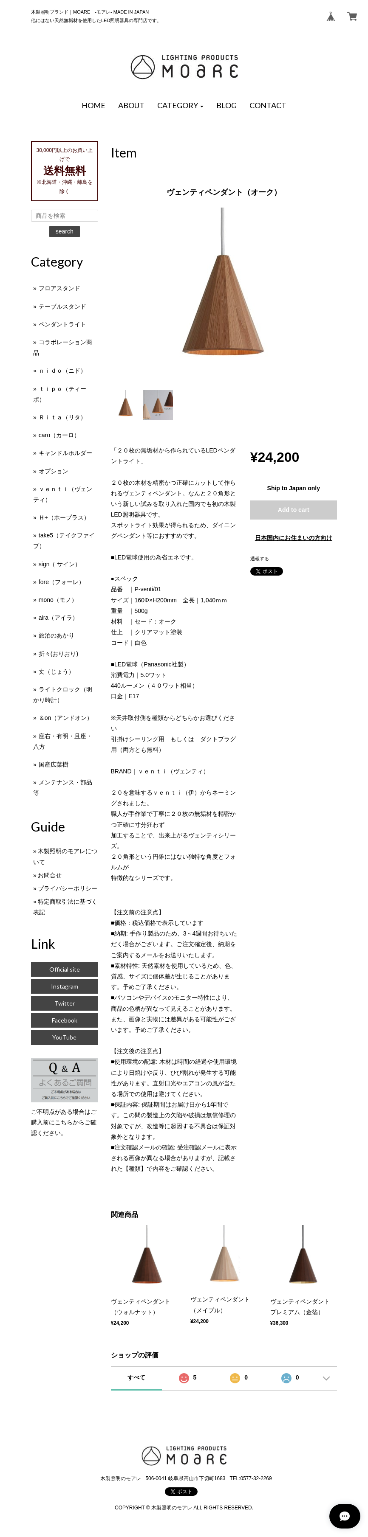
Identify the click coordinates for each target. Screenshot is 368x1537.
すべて (136, 1377)
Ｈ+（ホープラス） (64, 517)
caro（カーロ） (59, 435)
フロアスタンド (59, 288)
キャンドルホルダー (65, 453)
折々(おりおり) (58, 653)
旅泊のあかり (56, 635)
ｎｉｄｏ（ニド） (62, 370)
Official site (64, 969)
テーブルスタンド (62, 306)
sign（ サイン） (60, 564)
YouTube (64, 1037)
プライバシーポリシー (67, 888)
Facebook (64, 1020)
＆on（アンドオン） (66, 717)
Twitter (64, 1003)
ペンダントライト (62, 324)
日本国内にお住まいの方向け (293, 537)
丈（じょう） (56, 671)
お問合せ (50, 875)
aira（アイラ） (58, 617)
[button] (180, 106)
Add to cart (293, 509)
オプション (53, 471)
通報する (259, 558)
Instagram (64, 986)
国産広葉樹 (53, 764)
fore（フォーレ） (62, 582)
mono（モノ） (58, 599)
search (65, 231)
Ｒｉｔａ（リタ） (62, 417)
